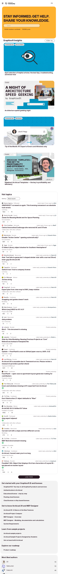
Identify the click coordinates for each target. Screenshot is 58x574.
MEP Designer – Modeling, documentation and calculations (24, 520)
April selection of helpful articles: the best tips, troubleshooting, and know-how (29, 74)
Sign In (55, 3)
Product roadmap (10, 550)
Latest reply (40, 203)
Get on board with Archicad (13, 540)
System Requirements (11, 524)
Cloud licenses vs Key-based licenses (16, 500)
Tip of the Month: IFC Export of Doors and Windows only (26, 146)
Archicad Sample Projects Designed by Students (20, 537)
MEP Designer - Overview (12, 517)
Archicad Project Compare (13, 513)
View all (49, 40)
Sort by (4, 198)
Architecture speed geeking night (18, 110)
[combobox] (21, 25)
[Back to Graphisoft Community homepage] (10, 3)
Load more (29, 477)
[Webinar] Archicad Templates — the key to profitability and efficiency (27, 183)
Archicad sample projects (12, 533)
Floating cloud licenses (11, 497)
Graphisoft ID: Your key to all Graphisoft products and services (25, 487)
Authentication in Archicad (13, 490)
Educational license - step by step (15, 493)
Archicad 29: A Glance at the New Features (19, 510)
